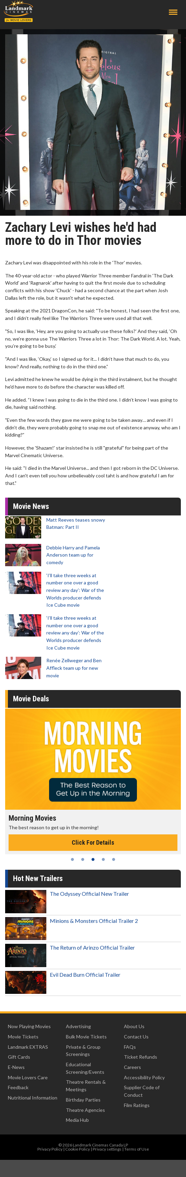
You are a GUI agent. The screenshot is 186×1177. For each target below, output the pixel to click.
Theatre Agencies (85, 1110)
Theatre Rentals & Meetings (86, 1085)
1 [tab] (72, 859)
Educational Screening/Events (85, 1068)
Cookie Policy (77, 1149)
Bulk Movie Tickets (86, 1036)
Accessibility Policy (144, 1077)
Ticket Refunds (140, 1057)
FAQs (130, 1047)
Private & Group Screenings (83, 1050)
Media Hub (77, 1120)
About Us (134, 1026)
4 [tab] (103, 859)
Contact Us (136, 1036)
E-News (16, 1067)
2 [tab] (82, 859)
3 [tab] (93, 859)
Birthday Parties (83, 1100)
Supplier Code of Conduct (142, 1091)
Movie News (31, 506)
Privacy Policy (49, 1149)
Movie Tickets (23, 1036)
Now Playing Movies (29, 1026)
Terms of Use (136, 1149)
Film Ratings (137, 1105)
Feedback (18, 1087)
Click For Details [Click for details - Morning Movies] (93, 842)
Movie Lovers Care (28, 1077)
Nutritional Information (32, 1098)
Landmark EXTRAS (28, 1047)
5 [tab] (113, 859)
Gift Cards (19, 1057)
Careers (132, 1067)
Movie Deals (31, 698)
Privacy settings (107, 1149)
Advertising (78, 1026)
